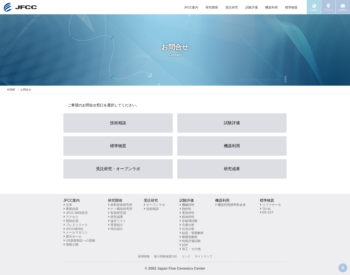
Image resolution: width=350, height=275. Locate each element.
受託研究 (231, 7)
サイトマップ (203, 256)
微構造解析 (188, 237)
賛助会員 (70, 221)
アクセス (70, 217)
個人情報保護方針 (165, 256)
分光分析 (186, 229)
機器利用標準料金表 (230, 205)
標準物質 (291, 7)
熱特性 (185, 209)
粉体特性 (186, 217)
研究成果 (232, 169)
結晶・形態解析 (191, 233)
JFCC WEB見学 (75, 213)
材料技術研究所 (120, 205)
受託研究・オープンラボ (118, 169)
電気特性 (186, 213)
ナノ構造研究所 (120, 209)
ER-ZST (266, 212)
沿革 (67, 205)
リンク (186, 256)
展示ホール (72, 236)
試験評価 (251, 7)
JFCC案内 (191, 7)
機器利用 (271, 7)
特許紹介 (115, 229)
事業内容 (70, 209)
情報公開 (70, 244)
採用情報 (144, 256)
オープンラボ (154, 205)
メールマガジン (75, 232)
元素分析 (186, 225)
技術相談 (118, 123)
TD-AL (265, 209)
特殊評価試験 (190, 241)
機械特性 (186, 205)
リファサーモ (270, 205)
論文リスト (117, 221)
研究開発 (212, 7)
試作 (183, 245)
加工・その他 (190, 249)
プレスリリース (75, 225)
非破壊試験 (188, 221)
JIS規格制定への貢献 (79, 240)
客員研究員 (117, 213)
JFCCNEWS (73, 229)
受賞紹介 (115, 225)
